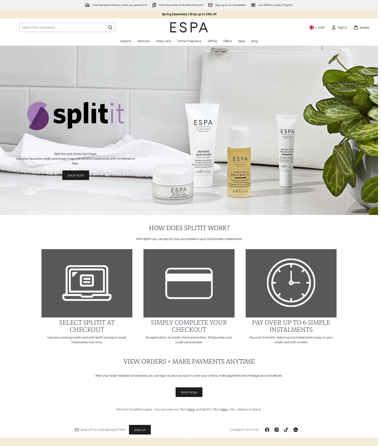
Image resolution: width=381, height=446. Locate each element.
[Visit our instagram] (276, 429)
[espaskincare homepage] (189, 27)
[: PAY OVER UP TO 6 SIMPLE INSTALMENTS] (291, 298)
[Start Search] (110, 27)
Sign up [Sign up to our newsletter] (140, 430)
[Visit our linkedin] (295, 429)
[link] (339, 27)
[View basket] (361, 27)
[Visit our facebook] (267, 429)
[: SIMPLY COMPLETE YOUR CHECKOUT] (189, 298)
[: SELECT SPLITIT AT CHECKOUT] (87, 298)
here (191, 409)
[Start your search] (67, 27)
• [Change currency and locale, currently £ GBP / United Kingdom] (317, 27)
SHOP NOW (189, 392)
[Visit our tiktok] (286, 429)
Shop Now (75, 175)
